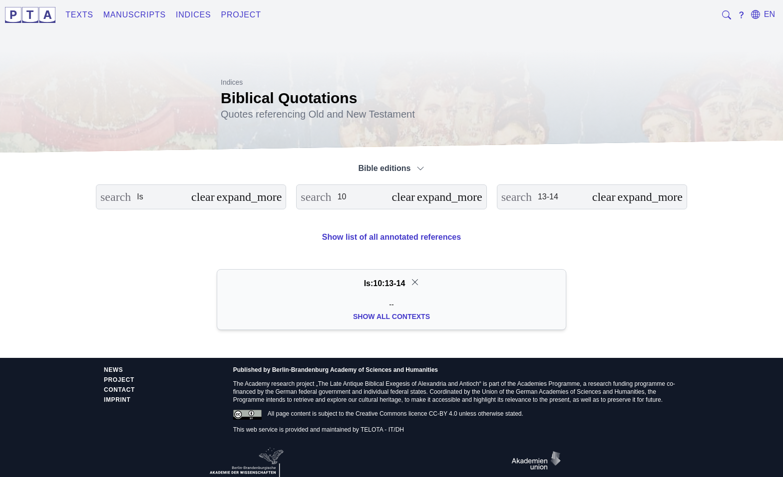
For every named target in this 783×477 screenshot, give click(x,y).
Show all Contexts (391, 316)
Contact (119, 389)
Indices (193, 14)
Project (241, 14)
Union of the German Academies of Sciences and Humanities (563, 391)
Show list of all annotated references (391, 237)
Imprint (117, 399)
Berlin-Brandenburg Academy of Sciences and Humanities (355, 369)
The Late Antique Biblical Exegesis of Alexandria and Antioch (398, 383)
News (113, 369)
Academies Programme (548, 383)
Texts (79, 14)
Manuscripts (134, 14)
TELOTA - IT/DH (382, 429)
